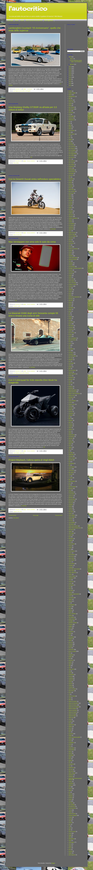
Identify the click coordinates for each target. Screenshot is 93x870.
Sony (70, 746)
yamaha (70, 851)
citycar (70, 254)
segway (70, 726)
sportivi (70, 760)
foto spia (71, 357)
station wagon (72, 773)
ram (69, 667)
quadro (70, 662)
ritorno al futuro (72, 689)
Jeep (70, 449)
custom (70, 291)
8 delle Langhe (72, 92)
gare (70, 368)
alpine (70, 110)
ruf (69, 694)
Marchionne (71, 501)
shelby (17, 163)
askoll (70, 128)
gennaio (72, 64)
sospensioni (71, 748)
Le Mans (71, 477)
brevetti (70, 203)
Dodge (70, 309)
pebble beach (72, 619)
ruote (70, 697)
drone (70, 311)
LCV (70, 476)
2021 (70, 66)
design (70, 302)
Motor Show (71, 570)
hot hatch (71, 408)
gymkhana (71, 397)
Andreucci (71, 118)
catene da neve (72, 232)
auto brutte (71, 144)
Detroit (70, 304)
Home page (10, 20)
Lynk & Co (71, 495)
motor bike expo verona (74, 569)
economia (71, 322)
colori (70, 261)
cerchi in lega (72, 234)
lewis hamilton (72, 481)
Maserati (27, 373)
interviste (71, 438)
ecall (70, 320)
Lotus (70, 490)
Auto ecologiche (72, 150)
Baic (70, 177)
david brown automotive (74, 297)
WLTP (70, 847)
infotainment (71, 434)
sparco (70, 751)
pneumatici (71, 637)
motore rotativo (72, 576)
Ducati (17, 234)
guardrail (71, 388)
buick (70, 209)
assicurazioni (72, 130)
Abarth (70, 94)
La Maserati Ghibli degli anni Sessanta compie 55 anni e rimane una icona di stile (33, 314)
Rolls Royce (71, 690)
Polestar (70, 638)
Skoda (70, 739)
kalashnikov (71, 454)
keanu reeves (72, 458)
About (16, 20)
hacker (70, 399)
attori (70, 137)
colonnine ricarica (73, 259)
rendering (71, 678)
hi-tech (70, 402)
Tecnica (70, 794)
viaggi (70, 835)
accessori (71, 100)
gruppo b (71, 386)
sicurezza (71, 733)
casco (70, 230)
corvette (70, 273)
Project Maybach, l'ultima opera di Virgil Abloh (31, 460)
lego (69, 479)
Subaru (70, 781)
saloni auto (71, 717)
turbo (70, 820)
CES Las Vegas (72, 236)
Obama (70, 599)
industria (71, 429)
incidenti (70, 425)
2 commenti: (29, 89)
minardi (70, 535)
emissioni (71, 327)
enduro (70, 331)
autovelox (71, 175)
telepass (70, 795)
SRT (70, 762)
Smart (70, 740)
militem (70, 531)
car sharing (71, 225)
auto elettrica (72, 152)
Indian (70, 427)
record (70, 672)
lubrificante (71, 492)
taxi (69, 792)
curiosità (70, 289)
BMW (70, 195)
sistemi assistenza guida (74, 737)
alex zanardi (71, 107)
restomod (71, 680)
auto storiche (22, 91)
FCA (70, 341)
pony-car (71, 642)
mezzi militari (72, 517)
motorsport (71, 577)
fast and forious (72, 339)
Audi (70, 141)
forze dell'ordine (72, 356)
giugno (72, 58)
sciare (70, 719)
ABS (70, 98)
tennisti (70, 799)
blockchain (71, 193)
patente (70, 615)
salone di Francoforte (73, 703)
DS (69, 313)
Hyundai (70, 415)
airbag (70, 105)
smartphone (71, 742)
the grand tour (72, 806)
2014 (70, 79)
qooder (70, 656)
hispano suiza (72, 404)
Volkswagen (71, 842)
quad (21, 453)
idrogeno (71, 420)
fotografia (71, 359)
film (69, 347)
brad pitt (70, 200)
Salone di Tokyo (72, 715)
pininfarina (71, 631)
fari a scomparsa (72, 338)
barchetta (71, 178)
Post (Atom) (16, 517)
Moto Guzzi (71, 556)
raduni (70, 663)
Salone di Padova (73, 712)
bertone (70, 184)
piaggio (70, 626)
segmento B (71, 724)
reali (69, 671)
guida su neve (72, 395)
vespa (70, 833)
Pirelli (70, 633)
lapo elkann (71, 472)
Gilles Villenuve (72, 373)
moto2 (70, 561)
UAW (70, 828)
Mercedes (20, 511)
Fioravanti (71, 348)
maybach (15, 511)
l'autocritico (28, 8)
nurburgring (71, 597)
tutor (70, 824)
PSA (70, 653)
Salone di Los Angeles (74, 706)
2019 (70, 71)
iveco (70, 445)
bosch (70, 196)
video (70, 837)
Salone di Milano (72, 708)
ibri (69, 416)
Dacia (70, 293)
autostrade (71, 173)
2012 (70, 83)
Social (22, 20)
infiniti (70, 433)
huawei (70, 409)
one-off (70, 606)
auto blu (70, 143)
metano (70, 513)
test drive (71, 803)
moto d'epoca (72, 551)
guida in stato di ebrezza (74, 393)
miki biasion (71, 524)
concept (70, 264)
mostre (70, 547)
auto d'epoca (16, 91)
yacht (70, 849)
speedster (71, 755)
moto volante (72, 560)
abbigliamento (72, 96)
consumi (70, 270)
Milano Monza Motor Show (75, 527)
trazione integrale (73, 815)
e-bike (70, 318)
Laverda (70, 474)
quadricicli (71, 660)
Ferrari (70, 343)
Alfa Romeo (71, 109)
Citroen (70, 252)
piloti (19, 306)
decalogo (71, 298)
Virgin (70, 840)
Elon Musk (71, 325)
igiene (70, 422)
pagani (70, 611)
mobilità (70, 540)
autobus (70, 168)
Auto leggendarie (49, 20)
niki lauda (71, 590)
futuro (70, 365)
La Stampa (53, 229)
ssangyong (71, 764)
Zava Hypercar (72, 854)
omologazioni (72, 604)
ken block (71, 459)
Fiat (69, 345)
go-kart (70, 375)
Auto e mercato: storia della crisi (34, 20)
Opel (70, 608)
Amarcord (71, 112)
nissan (70, 592)
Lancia (70, 468)
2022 (70, 56)
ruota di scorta (72, 696)
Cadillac (70, 212)
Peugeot (70, 624)
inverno (70, 440)
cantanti (70, 221)
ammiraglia (71, 116)
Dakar (14, 234)
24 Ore (70, 91)
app (69, 123)
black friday (71, 189)
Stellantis (71, 776)
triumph (70, 817)
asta (69, 132)
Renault (70, 676)
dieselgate (71, 307)
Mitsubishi (71, 538)
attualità (70, 139)
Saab (70, 699)
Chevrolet (71, 237)
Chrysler (70, 241)
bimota (70, 187)
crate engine (71, 280)
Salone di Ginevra (73, 705)
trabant (70, 811)
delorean (71, 300)
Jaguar (70, 447)
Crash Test (71, 279)
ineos (70, 431)
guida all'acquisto (73, 390)
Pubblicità (71, 655)
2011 (70, 85)
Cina (70, 245)
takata (70, 790)
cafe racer (71, 214)
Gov (69, 381)
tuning (70, 819)
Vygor (70, 845)
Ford (14, 163)
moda (70, 542)
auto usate (71, 162)
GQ (31, 157)
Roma (70, 692)
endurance (71, 329)
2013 (70, 81)
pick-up (70, 628)
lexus (70, 483)
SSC (70, 765)
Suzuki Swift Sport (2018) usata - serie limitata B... (76, 61)
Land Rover (71, 470)
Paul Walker (71, 617)
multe (70, 579)
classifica (71, 255)
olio (69, 603)
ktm (69, 465)
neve (70, 586)
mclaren (70, 508)
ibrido (70, 418)
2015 (70, 77)
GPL (70, 384)
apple (70, 125)
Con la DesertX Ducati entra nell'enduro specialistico (35, 179)
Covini (70, 277)
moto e (70, 552)
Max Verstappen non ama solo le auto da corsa (32, 242)
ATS (69, 135)
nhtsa (70, 588)
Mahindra (71, 497)
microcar (71, 520)
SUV (70, 786)
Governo (71, 382)
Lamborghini (27, 91)
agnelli (70, 103)
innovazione (71, 436)
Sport (70, 758)
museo (70, 583)
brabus (70, 198)
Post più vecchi (58, 515)
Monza (70, 545)
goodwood (71, 377)
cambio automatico (73, 218)
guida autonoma (72, 391)
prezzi (70, 647)
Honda (70, 406)
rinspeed (71, 687)
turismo (70, 822)
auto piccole (71, 157)
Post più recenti (12, 515)
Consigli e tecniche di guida (75, 268)
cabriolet (71, 211)
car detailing (71, 223)
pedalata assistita (73, 622)
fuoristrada (71, 363)
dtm (69, 314)
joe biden (71, 452)
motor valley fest (72, 572)
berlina (70, 182)
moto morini (71, 558)
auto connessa (72, 146)
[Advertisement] (36, 97)
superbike (71, 783)
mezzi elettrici (16, 453)
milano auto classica (73, 526)
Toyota (70, 810)
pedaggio (71, 620)
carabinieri (71, 227)
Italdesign (71, 442)
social (70, 744)
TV (69, 826)
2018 (70, 73)
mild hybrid (71, 529)
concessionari (72, 266)
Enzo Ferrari (71, 332)
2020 (70, 68)
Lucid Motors (72, 493)
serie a (70, 728)
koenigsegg (71, 463)
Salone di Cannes (73, 701)
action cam (71, 101)
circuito (70, 250)
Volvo (70, 844)
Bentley (70, 180)
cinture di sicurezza (73, 248)
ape (69, 121)
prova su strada (72, 651)
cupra (70, 288)
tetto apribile (71, 804)
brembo (70, 202)
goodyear (71, 379)
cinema (70, 246)
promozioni (71, 649)
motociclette (71, 563)
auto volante (71, 164)
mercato (70, 510)
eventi (70, 336)
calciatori (71, 216)
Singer (70, 735)
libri (69, 484)
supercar (71, 785)
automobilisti (71, 169)
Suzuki (70, 788)
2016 (70, 75)
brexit (70, 205)
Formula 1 (15, 306)
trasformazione (72, 813)
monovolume (72, 544)
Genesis (70, 372)
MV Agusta (71, 585)
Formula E (71, 354)
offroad (70, 601)
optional (70, 610)
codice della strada (73, 257)
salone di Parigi (72, 714)
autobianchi (71, 166)
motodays (71, 565)
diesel (70, 305)
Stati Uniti (71, 771)
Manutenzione (72, 499)
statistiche (71, 774)
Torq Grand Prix (72, 808)
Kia (69, 461)
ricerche (70, 683)
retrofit (70, 681)
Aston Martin (71, 134)
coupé (70, 275)
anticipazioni (71, 119)
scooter (70, 721)
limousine (71, 488)
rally (69, 665)
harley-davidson (72, 400)
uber (70, 829)
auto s (70, 159)
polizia (70, 640)
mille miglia (71, 533)
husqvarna (71, 413)
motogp (70, 567)
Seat (70, 722)
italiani (70, 443)
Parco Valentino (72, 613)
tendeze (70, 797)
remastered (71, 674)
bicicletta (71, 186)
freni (70, 361)
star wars (71, 769)
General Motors (72, 370)
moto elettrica (72, 554)
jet (69, 450)
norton (70, 595)
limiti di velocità (72, 486)
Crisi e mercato (72, 282)
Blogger (53, 863)
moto (21, 234)
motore (70, 574)
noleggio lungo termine (74, 594)
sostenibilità (71, 749)
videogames (71, 838)
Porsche (70, 644)
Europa (70, 334)
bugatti (70, 207)
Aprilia (70, 126)
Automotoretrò (72, 171)
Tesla (23, 453)
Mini (69, 536)
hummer (70, 411)
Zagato (70, 853)
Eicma (70, 323)
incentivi (70, 424)
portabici (71, 646)
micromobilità (72, 522)
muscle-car (71, 581)
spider (70, 756)
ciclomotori (71, 243)
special (70, 753)
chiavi (70, 239)
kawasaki (71, 456)
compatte (71, 263)
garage (70, 366)
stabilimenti (71, 767)
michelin (70, 518)
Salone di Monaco (73, 710)
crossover (71, 286)
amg (70, 114)
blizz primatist (72, 191)
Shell (70, 731)
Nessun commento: (31, 160)
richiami (70, 685)
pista (70, 635)
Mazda (70, 506)
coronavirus (71, 271)
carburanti (71, 229)
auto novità (71, 155)
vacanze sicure (72, 831)
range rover (71, 669)
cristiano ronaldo (72, 284)
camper (70, 220)
